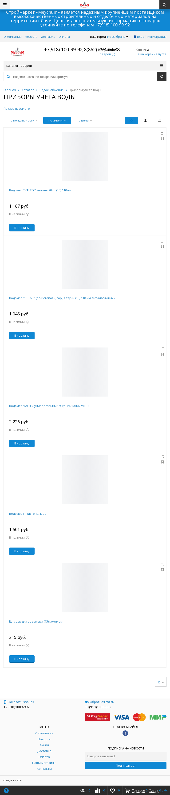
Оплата (64, 36)
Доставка (48, 36)
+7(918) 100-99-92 (112, 25)
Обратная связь (99, 702)
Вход (140, 36)
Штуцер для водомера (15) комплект (36, 621)
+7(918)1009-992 (17, 707)
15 (160, 682)
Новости (31, 36)
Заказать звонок (19, 702)
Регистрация (156, 36)
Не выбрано (117, 36)
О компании (13, 36)
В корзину (21, 228)
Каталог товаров (84, 65)
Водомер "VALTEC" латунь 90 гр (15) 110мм (40, 190)
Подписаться (125, 765)
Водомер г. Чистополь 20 (27, 513)
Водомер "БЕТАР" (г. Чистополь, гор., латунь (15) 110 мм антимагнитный (62, 298)
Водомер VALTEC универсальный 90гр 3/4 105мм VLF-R (49, 406)
